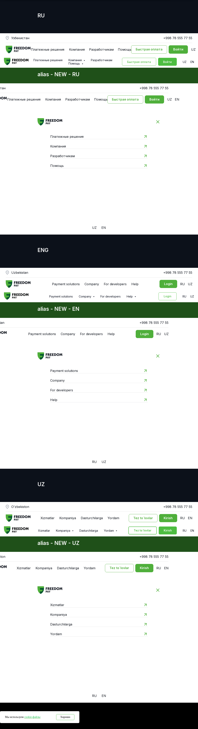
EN (192, 62)
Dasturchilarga (88, 530)
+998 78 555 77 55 (177, 38)
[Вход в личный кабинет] (178, 49)
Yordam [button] (109, 530)
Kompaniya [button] (63, 530)
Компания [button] (75, 60)
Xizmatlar (44, 530)
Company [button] (85, 296)
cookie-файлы (32, 717)
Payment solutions (61, 296)
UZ (184, 62)
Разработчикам (101, 60)
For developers (110, 296)
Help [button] (130, 296)
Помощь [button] (74, 63)
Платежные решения (47, 60)
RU (184, 296)
